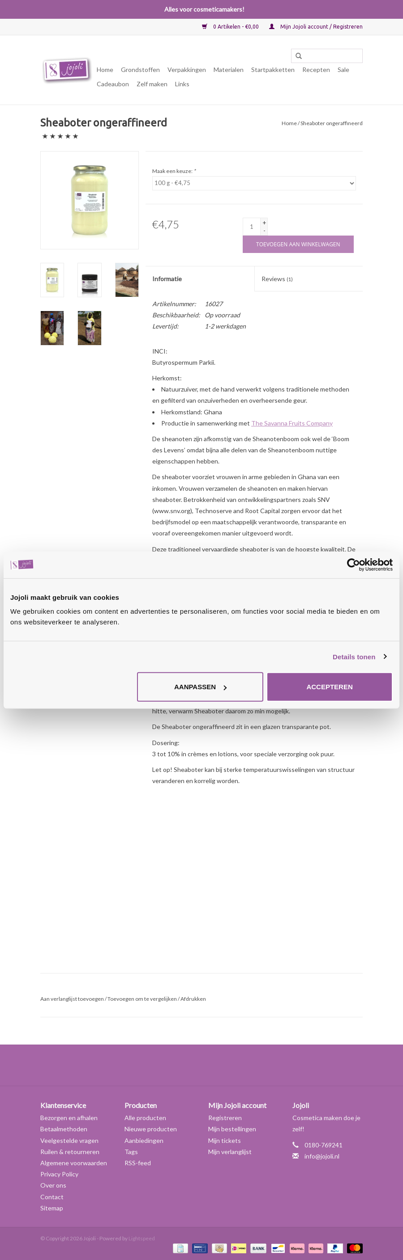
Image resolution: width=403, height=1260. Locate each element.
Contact (52, 1197)
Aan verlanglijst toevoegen (72, 998)
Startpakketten (273, 69)
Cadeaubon (113, 84)
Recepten (316, 69)
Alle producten (145, 1117)
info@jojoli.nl (321, 1156)
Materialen (229, 69)
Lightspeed (142, 1238)
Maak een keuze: (174, 171)
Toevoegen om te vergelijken (142, 998)
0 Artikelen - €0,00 (231, 26)
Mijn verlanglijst (230, 1151)
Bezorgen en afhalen (69, 1117)
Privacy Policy (59, 1174)
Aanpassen (200, 687)
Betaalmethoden (63, 1129)
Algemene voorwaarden (73, 1163)
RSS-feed (137, 1163)
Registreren (225, 1117)
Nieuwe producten (150, 1129)
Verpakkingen (186, 69)
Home (105, 69)
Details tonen (354, 656)
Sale (343, 69)
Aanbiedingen (143, 1140)
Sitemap (51, 1208)
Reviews (277, 278)
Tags (131, 1151)
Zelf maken (152, 84)
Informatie (167, 278)
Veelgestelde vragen (69, 1140)
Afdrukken (193, 998)
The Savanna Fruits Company (292, 423)
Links (182, 84)
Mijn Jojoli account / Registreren (316, 26)
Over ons (53, 1185)
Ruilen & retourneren (69, 1151)
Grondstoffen (140, 69)
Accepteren (329, 687)
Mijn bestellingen (232, 1129)
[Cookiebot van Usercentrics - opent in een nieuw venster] (353, 564)
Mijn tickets (224, 1140)
